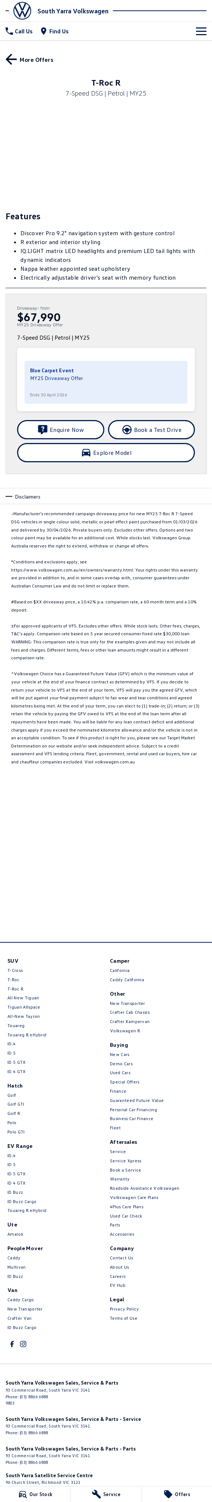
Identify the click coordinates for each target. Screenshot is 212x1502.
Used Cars (120, 1072)
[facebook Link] (12, 1344)
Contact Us (121, 1257)
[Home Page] (21, 10)
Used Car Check (126, 1216)
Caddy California (127, 979)
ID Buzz (15, 1192)
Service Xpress (125, 1160)
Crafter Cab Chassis (130, 1012)
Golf (11, 1095)
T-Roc (13, 979)
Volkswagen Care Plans (134, 1197)
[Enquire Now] (60, 429)
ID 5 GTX (16, 1062)
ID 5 (11, 1053)
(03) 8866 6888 (34, 1396)
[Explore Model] (106, 452)
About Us (119, 1267)
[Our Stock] (35, 1494)
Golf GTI (16, 1104)
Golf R (13, 1113)
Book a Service (125, 1170)
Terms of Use (123, 1318)
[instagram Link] (23, 1344)
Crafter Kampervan (130, 1021)
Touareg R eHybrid (26, 1035)
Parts (115, 1225)
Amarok (15, 1234)
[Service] (106, 1494)
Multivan (16, 1267)
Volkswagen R (125, 1030)
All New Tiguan (23, 997)
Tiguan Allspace (23, 1007)
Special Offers (124, 1082)
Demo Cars (121, 1063)
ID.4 (11, 1043)
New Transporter (25, 1309)
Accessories (122, 1234)
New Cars (120, 1054)
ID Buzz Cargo (21, 1201)
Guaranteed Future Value (137, 1100)
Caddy (14, 1257)
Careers (117, 1276)
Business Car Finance (131, 1118)
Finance (118, 1091)
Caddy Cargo (20, 1299)
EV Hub (117, 1285)
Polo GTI (16, 1132)
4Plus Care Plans (126, 1206)
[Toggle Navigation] (201, 31)
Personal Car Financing (133, 1109)
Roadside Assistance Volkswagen (145, 1188)
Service (118, 1151)
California (120, 970)
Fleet (115, 1127)
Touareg (16, 1025)
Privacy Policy (124, 1309)
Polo (11, 1122)
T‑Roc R (15, 989)
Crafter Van (19, 1318)
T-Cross (15, 970)
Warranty (120, 1179)
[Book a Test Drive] (151, 429)
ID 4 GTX (16, 1071)
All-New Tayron (23, 1016)
